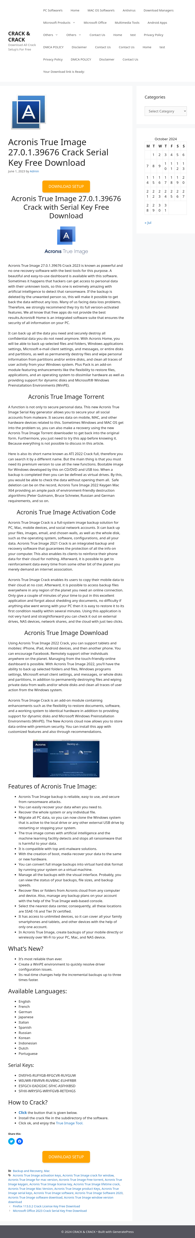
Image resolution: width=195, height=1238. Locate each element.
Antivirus (129, 10)
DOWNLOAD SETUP (66, 186)
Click (23, 1112)
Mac (47, 1171)
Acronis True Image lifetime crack (96, 1184)
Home (75, 10)
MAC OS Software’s (101, 10)
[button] (28, 112)
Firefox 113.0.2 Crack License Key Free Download (46, 1206)
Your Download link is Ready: (64, 72)
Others (52, 35)
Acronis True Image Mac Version (30, 1189)
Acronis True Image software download (35, 1197)
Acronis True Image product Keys (77, 1189)
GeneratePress (123, 1232)
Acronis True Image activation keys (37, 1175)
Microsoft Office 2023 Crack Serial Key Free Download (50, 1211)
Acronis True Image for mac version (32, 1180)
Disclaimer (79, 47)
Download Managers (159, 10)
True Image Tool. (69, 1123)
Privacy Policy (153, 35)
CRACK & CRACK (19, 36)
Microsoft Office (95, 22)
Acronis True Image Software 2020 (99, 1193)
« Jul (148, 222)
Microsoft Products (61, 22)
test (133, 35)
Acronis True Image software (53, 1193)
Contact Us (97, 35)
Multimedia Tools (127, 22)
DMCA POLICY (53, 47)
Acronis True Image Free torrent (81, 1180)
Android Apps (157, 22)
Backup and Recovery (27, 1171)
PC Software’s (52, 10)
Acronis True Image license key (50, 1184)
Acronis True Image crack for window (88, 1175)
